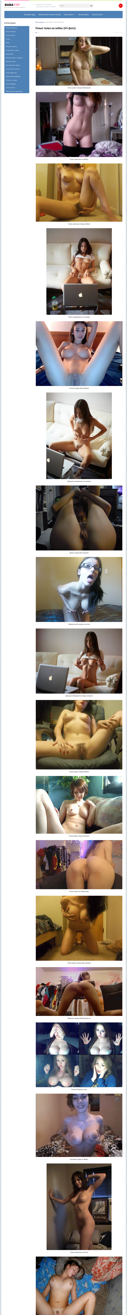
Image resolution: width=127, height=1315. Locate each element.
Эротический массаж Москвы (49, 14)
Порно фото (68, 14)
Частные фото (83, 14)
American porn (97, 14)
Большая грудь (29, 14)
